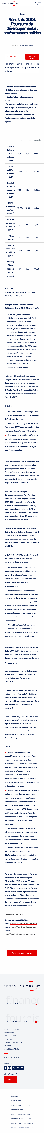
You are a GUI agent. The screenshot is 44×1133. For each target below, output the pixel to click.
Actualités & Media (26, 45)
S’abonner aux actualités (22, 953)
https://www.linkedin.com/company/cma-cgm (20, 934)
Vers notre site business (13, 1058)
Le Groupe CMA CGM (13, 1029)
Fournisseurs (17, 1021)
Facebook (5, 1068)
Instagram (18, 1068)
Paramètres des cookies (32, 58)
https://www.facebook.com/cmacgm (24, 927)
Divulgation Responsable (21, 1114)
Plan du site (16, 1101)
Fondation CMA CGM (13, 1042)
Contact (14, 1096)
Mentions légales (18, 1110)
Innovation (8, 1039)
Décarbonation (10, 1036)
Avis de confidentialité (20, 1105)
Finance (13, 1004)
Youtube (22, 1068)
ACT (10, 1080)
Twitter (14, 1068)
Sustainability (9, 1032)
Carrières (7, 1046)
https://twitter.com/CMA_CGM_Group (23, 923)
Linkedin (9, 1068)
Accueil (13, 45)
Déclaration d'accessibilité (22, 1123)
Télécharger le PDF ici (14, 914)
